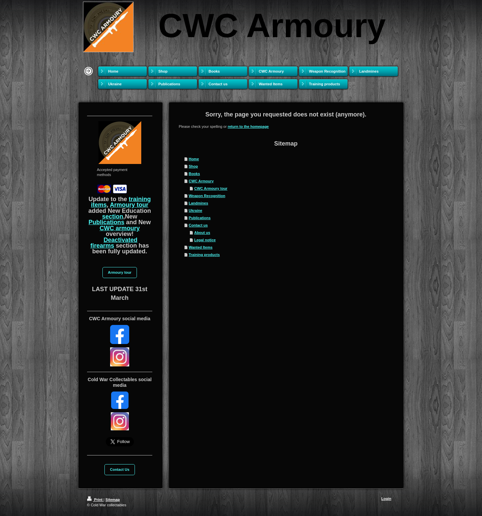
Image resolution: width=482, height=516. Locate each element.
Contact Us (119, 469)
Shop (193, 166)
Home (194, 159)
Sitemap (112, 500)
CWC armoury (119, 228)
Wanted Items (201, 247)
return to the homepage (248, 126)
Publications (200, 218)
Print (95, 500)
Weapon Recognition (207, 196)
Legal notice (205, 240)
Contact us (198, 225)
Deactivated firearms (114, 243)
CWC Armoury (201, 181)
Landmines (198, 203)
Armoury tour (129, 204)
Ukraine (195, 210)
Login (386, 499)
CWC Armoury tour (210, 188)
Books (194, 174)
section (112, 216)
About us (202, 233)
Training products (204, 255)
